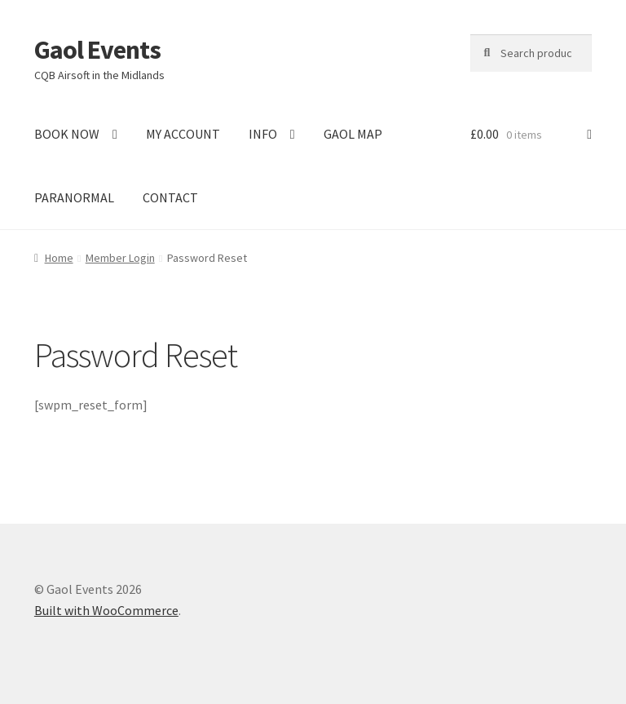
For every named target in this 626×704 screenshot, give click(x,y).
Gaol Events (97, 49)
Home (59, 257)
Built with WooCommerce (106, 610)
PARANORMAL (74, 197)
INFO (263, 134)
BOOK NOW (66, 134)
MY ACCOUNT (183, 134)
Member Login (120, 257)
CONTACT (170, 197)
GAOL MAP (353, 134)
